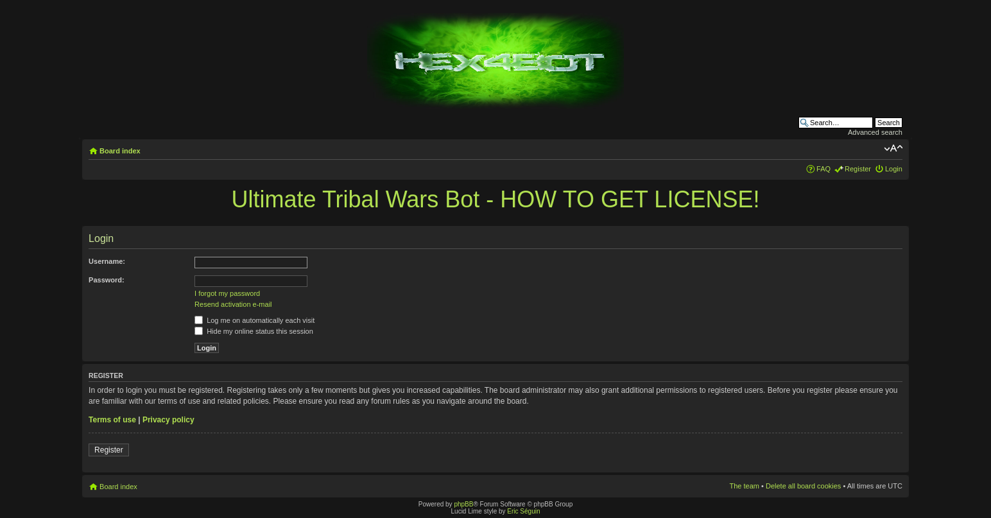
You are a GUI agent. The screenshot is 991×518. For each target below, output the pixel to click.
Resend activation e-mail (232, 304)
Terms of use (112, 419)
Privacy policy (168, 419)
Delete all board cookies (803, 486)
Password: (107, 280)
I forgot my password (227, 293)
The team (744, 486)
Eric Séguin (523, 511)
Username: (107, 261)
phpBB (463, 504)
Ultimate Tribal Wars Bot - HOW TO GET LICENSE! (496, 199)
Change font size (893, 148)
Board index (120, 151)
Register (858, 169)
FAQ (823, 169)
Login (893, 169)
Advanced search (875, 132)
